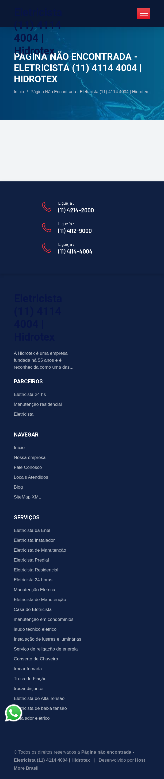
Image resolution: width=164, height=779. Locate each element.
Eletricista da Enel (32, 530)
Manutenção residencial (38, 404)
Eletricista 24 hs (30, 394)
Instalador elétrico (32, 718)
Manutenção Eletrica (34, 589)
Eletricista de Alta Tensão (39, 698)
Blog (18, 487)
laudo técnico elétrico (35, 629)
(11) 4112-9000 (75, 230)
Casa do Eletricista (33, 609)
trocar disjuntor (29, 688)
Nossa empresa (30, 457)
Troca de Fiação (30, 678)
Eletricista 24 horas (33, 579)
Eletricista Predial (31, 560)
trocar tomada (28, 668)
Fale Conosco (28, 467)
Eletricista (24, 414)
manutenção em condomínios (44, 619)
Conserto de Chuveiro (36, 658)
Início (19, 91)
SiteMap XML (27, 497)
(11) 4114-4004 (75, 251)
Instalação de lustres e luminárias (47, 639)
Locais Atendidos (31, 477)
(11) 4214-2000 (76, 210)
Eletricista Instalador (34, 540)
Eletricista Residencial (36, 569)
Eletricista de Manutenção (40, 550)
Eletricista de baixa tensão (40, 708)
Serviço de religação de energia (46, 649)
